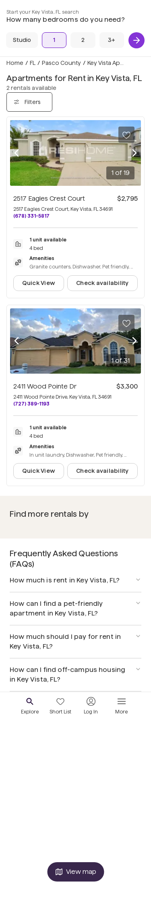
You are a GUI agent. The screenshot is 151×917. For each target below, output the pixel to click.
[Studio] (21, 40)
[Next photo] (134, 153)
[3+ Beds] (112, 40)
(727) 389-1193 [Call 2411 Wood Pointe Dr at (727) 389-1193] (31, 403)
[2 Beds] (83, 40)
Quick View (38, 283)
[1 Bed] (54, 40)
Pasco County (61, 63)
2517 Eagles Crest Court (49, 198)
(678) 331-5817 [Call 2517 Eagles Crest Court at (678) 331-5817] (31, 215)
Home (14, 63)
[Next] (136, 40)
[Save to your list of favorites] (126, 135)
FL (32, 63)
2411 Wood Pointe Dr (45, 386)
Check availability (102, 283)
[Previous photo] (16, 153)
